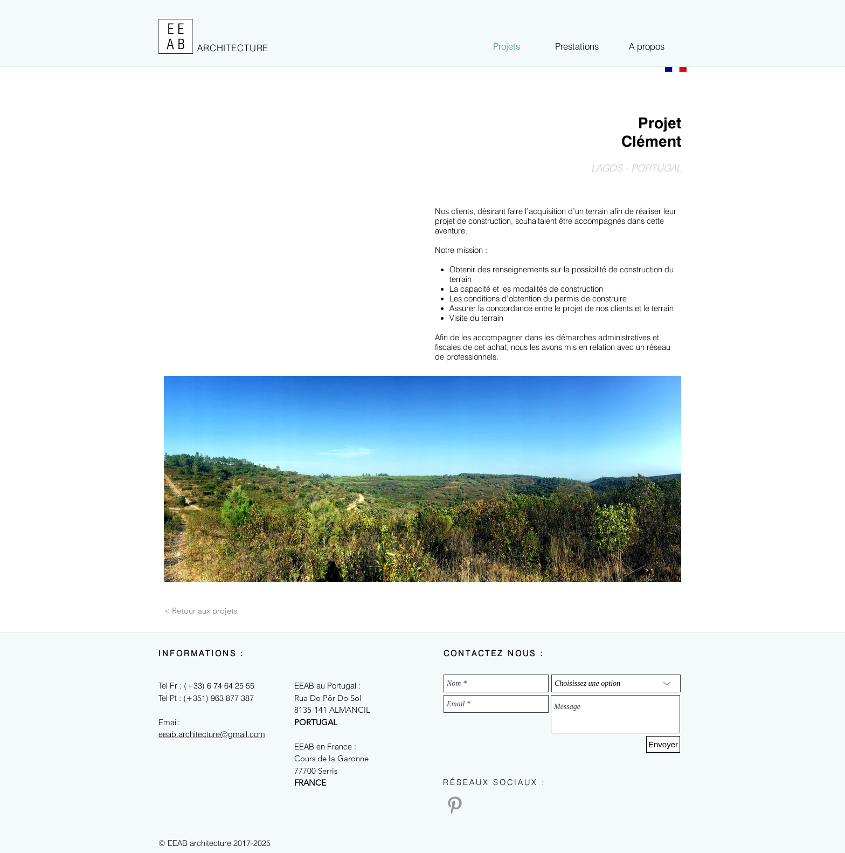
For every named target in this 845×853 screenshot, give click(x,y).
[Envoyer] (663, 744)
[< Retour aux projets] (200, 610)
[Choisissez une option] (616, 683)
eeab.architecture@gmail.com (211, 734)
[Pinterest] (455, 805)
